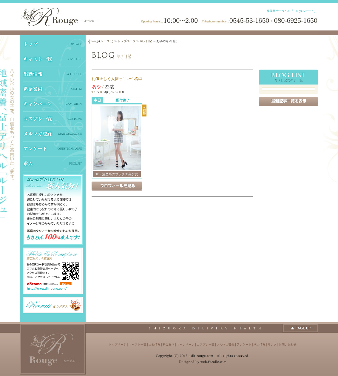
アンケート (244, 344)
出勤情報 (154, 344)
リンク (272, 344)
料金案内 (169, 344)
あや (96, 86)
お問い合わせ (288, 344)
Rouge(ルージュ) (102, 41)
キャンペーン (186, 344)
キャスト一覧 (137, 344)
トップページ (126, 41)
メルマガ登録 (225, 344)
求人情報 (260, 344)
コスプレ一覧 (205, 344)
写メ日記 (146, 41)
